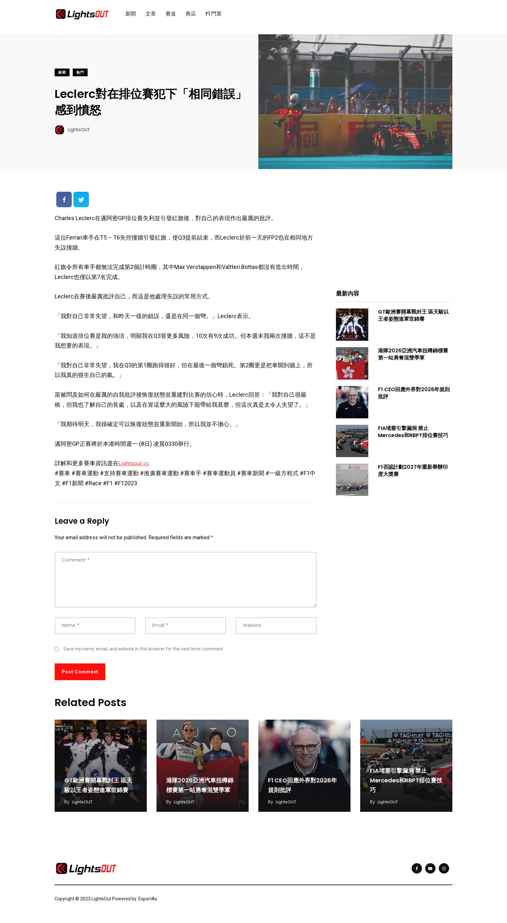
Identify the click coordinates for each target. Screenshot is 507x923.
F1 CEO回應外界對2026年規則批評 (414, 395)
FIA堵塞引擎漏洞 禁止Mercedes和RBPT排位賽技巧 (413, 434)
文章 (151, 15)
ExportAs (147, 901)
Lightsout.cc (135, 466)
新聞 (130, 15)
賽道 (171, 15)
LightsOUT (83, 804)
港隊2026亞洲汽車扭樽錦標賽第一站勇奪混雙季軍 (413, 356)
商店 (191, 15)
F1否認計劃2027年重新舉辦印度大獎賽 (413, 473)
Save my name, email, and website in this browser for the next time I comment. (143, 651)
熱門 (80, 75)
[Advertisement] (394, 236)
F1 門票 (213, 15)
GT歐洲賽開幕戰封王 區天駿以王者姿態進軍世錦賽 (413, 318)
